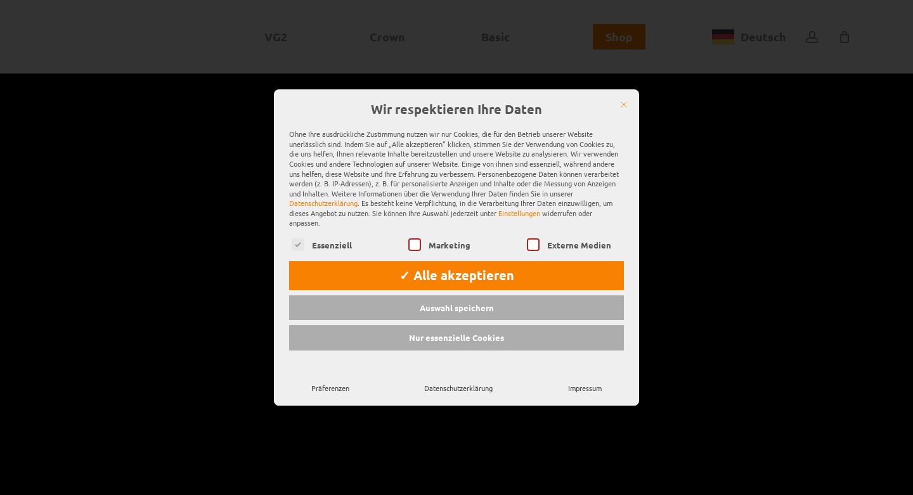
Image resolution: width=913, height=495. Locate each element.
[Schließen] (624, 87)
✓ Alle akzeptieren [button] (456, 258)
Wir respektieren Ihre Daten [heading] (456, 92)
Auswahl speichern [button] (457, 291)
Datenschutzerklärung (323, 186)
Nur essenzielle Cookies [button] (456, 321)
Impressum (585, 371)
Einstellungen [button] (519, 196)
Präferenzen (330, 371)
